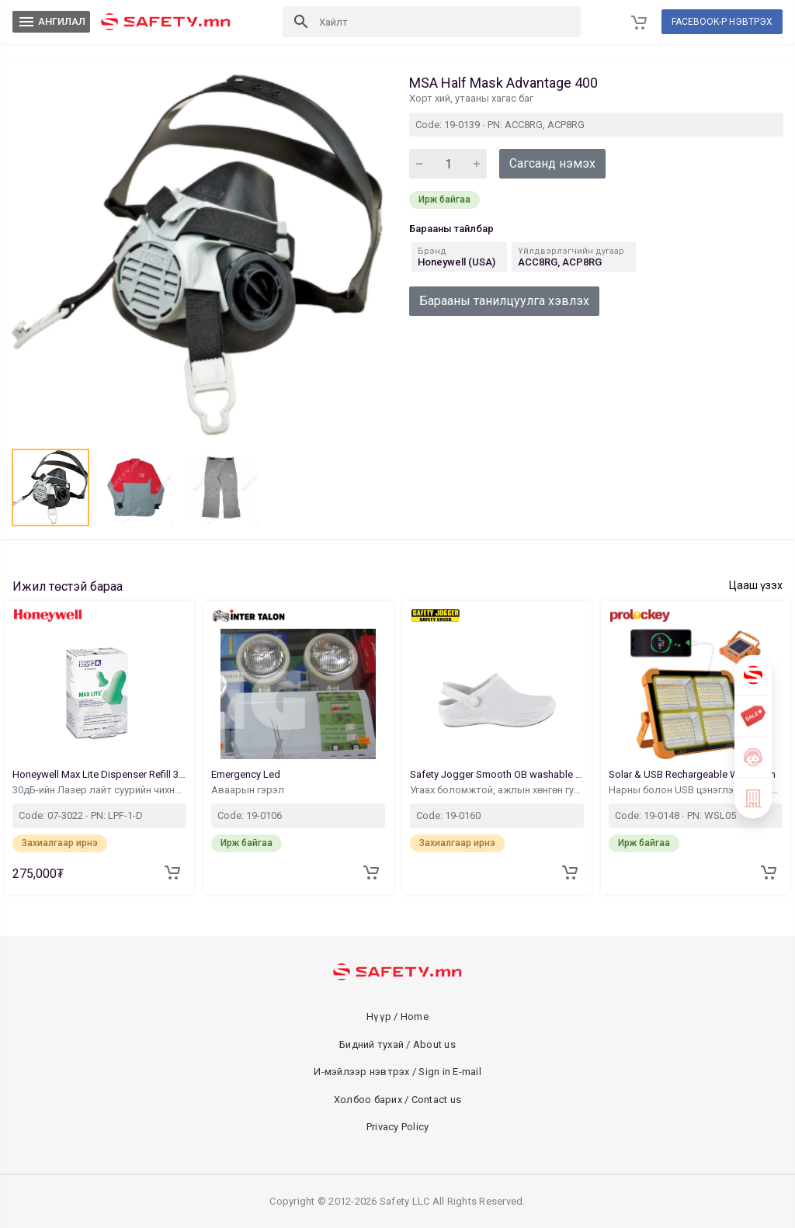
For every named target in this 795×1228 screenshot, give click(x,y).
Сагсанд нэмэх (552, 163)
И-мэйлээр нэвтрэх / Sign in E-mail (397, 1071)
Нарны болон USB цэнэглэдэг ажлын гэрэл (696, 790)
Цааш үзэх (756, 585)
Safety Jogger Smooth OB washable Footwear (497, 774)
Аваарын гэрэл (248, 790)
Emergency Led (247, 774)
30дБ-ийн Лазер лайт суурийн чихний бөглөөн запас (99, 790)
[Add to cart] (172, 872)
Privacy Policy (397, 1127)
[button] (50, 487)
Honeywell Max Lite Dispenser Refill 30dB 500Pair (99, 774)
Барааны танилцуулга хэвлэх (504, 300)
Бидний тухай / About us (397, 1044)
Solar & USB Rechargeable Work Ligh (693, 774)
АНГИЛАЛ (51, 21)
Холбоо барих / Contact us (397, 1099)
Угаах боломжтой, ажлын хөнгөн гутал (497, 790)
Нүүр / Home (397, 1016)
